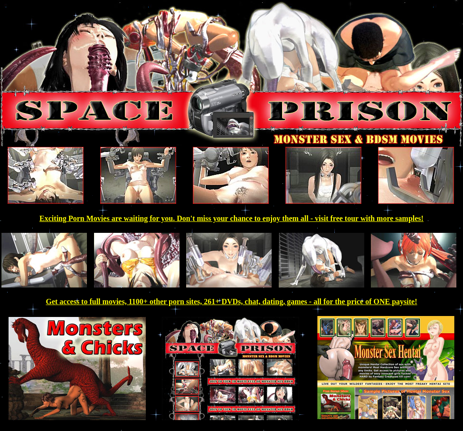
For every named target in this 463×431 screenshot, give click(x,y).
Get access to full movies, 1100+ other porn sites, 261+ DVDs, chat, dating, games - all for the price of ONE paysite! (231, 301)
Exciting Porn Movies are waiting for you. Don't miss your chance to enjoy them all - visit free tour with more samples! (231, 218)
